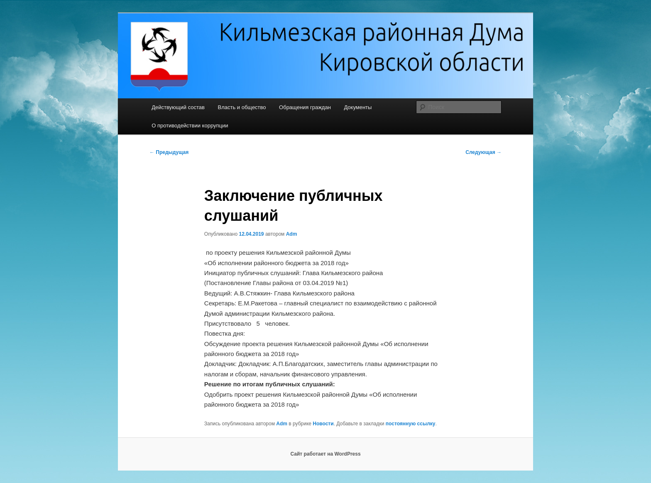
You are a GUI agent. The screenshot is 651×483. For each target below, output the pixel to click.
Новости (323, 424)
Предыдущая (168, 152)
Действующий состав (178, 107)
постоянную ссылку (411, 424)
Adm (291, 234)
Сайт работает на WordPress (325, 454)
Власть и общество (242, 107)
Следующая (483, 152)
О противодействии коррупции (190, 125)
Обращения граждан (305, 107)
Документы (358, 107)
